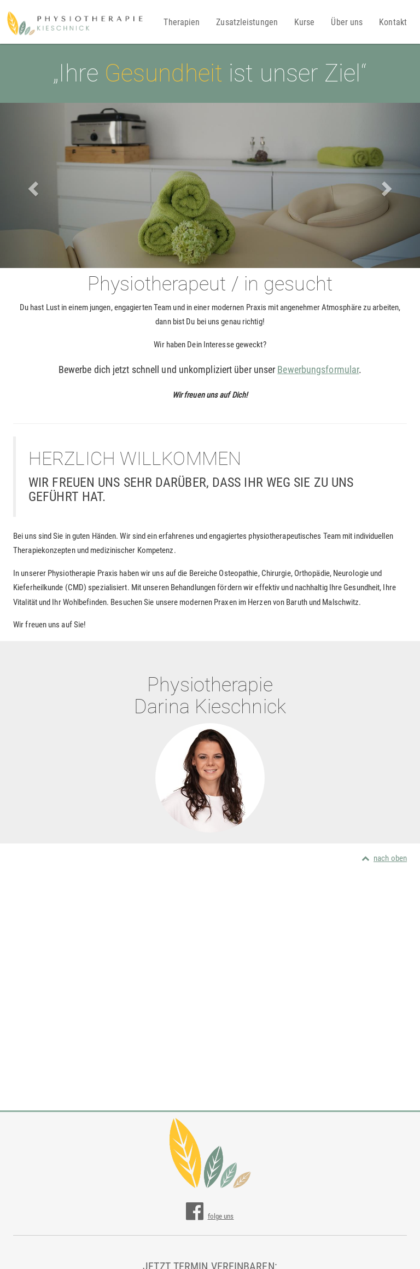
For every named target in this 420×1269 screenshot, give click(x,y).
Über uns (347, 22)
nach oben (384, 858)
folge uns (210, 1216)
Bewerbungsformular (318, 369)
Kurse (304, 22)
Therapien (182, 22)
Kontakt (393, 22)
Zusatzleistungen (247, 22)
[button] (31, 185)
